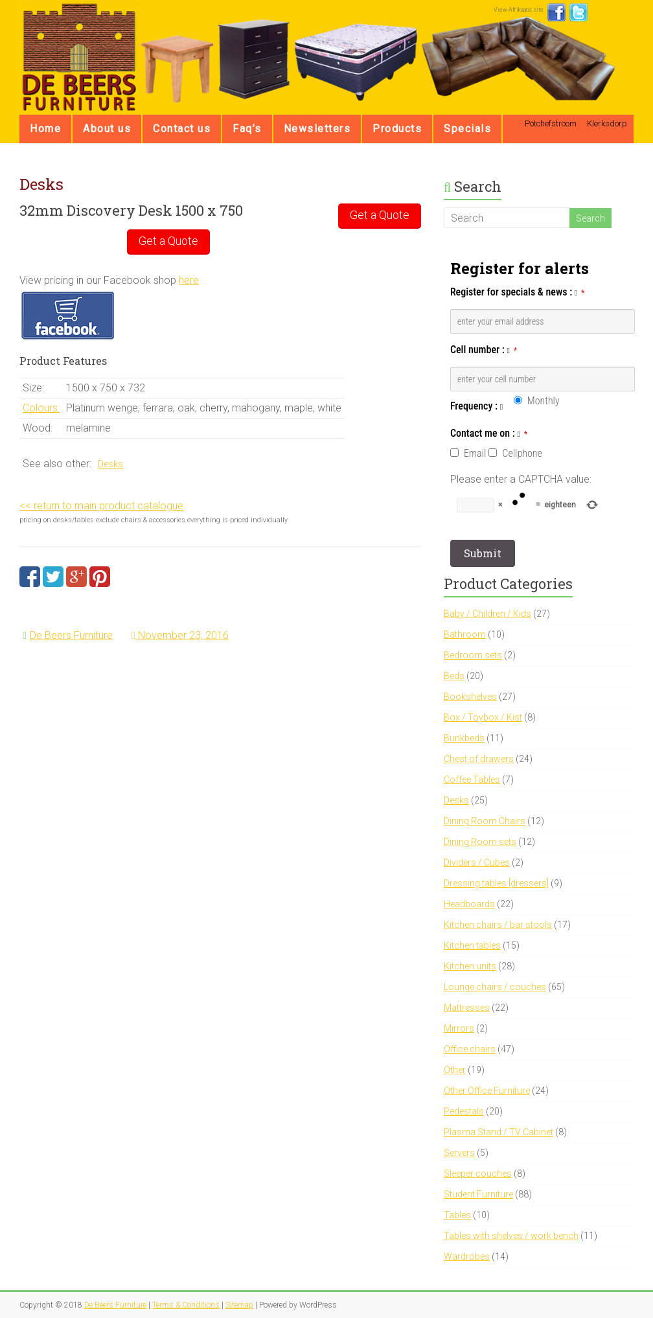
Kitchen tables (472, 945)
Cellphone (522, 453)
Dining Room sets (480, 842)
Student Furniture (478, 1194)
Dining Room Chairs (484, 821)
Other (455, 1070)
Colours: (41, 408)
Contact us (182, 128)
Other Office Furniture (487, 1090)
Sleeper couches (478, 1173)
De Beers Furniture (71, 635)
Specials (467, 128)
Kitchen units (470, 966)
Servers (459, 1153)
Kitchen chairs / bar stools (498, 924)
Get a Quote (379, 215)
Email (475, 453)
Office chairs (470, 1049)
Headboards (469, 904)
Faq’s (247, 128)
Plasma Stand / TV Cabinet (498, 1132)
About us (107, 128)
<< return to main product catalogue (101, 506)
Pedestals (464, 1111)
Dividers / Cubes (477, 862)
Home (45, 128)
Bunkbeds (464, 738)
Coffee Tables (472, 779)
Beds (454, 676)
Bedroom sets (473, 655)
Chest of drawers (479, 759)
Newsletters (317, 128)
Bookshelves (470, 696)
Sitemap (239, 1305)
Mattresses (467, 1007)
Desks (110, 464)
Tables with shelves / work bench (511, 1236)
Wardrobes (467, 1256)
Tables (457, 1215)
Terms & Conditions (186, 1305)
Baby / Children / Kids (487, 613)
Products (397, 128)
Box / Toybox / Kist (483, 717)
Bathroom (465, 634)
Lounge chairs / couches (495, 987)
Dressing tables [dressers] (496, 883)
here (189, 280)
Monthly (543, 401)
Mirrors (459, 1028)
